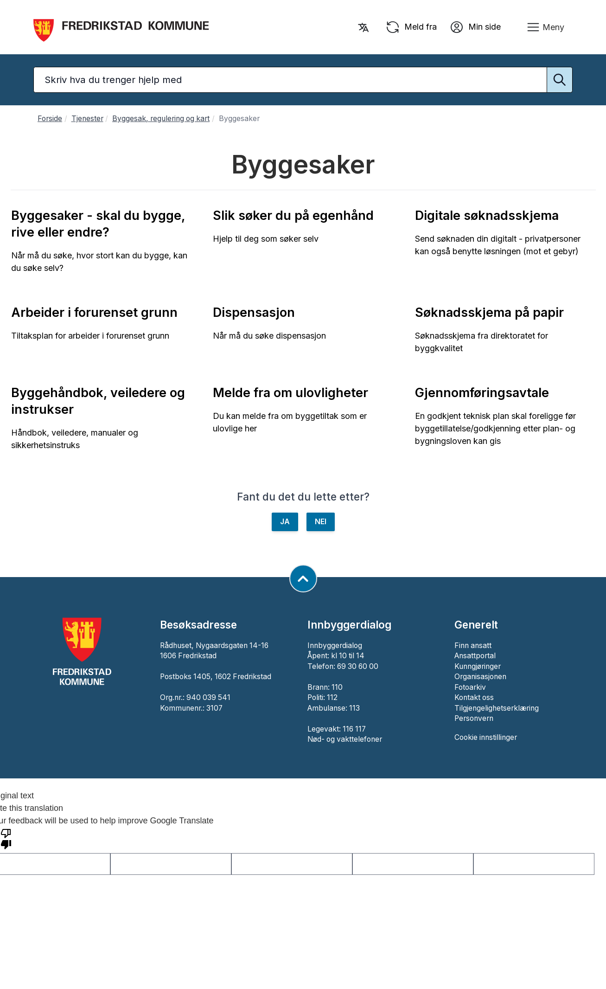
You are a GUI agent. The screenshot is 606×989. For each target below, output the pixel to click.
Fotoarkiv (470, 687)
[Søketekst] (303, 80)
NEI (320, 521)
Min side (475, 27)
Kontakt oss (474, 697)
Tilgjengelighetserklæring (496, 708)
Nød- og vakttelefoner (344, 739)
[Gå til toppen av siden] (303, 578)
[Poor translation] (6, 838)
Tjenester (87, 118)
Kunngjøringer (477, 666)
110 (337, 687)
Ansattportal (475, 655)
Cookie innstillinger (485, 737)
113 (354, 708)
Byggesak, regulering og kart (161, 118)
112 (332, 697)
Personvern (473, 718)
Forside (50, 118)
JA (285, 521)
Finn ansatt (472, 645)
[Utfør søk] (560, 80)
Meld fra (411, 27)
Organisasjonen (480, 676)
